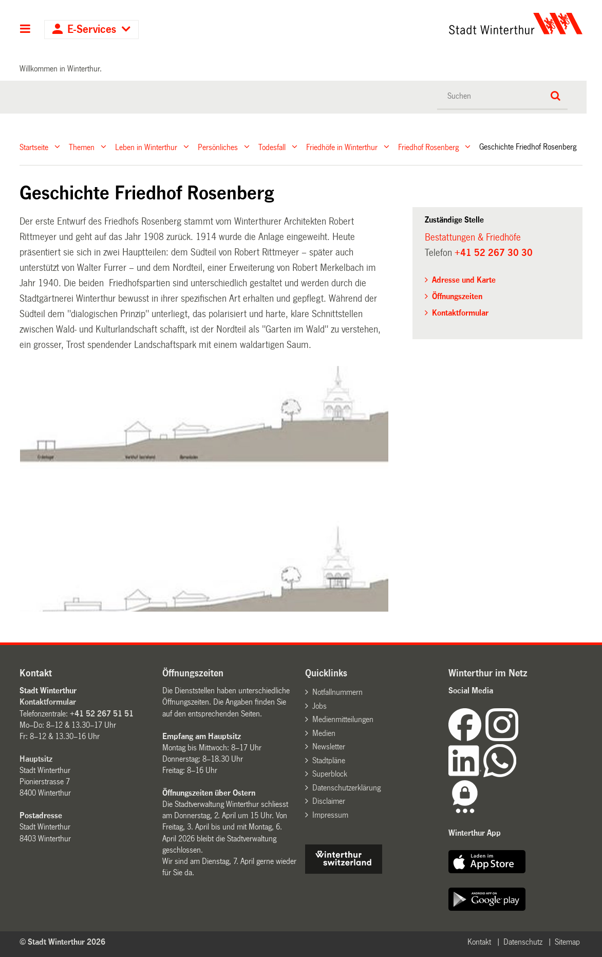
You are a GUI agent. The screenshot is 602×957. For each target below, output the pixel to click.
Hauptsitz (36, 758)
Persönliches (218, 146)
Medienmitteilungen (342, 719)
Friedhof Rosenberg (428, 146)
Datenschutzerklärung (346, 787)
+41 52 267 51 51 (102, 713)
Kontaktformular (460, 312)
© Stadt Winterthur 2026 (62, 941)
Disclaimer (328, 801)
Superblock (329, 773)
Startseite (34, 146)
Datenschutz (522, 941)
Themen (82, 146)
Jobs (319, 706)
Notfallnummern (337, 692)
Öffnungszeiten (457, 296)
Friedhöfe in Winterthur (342, 146)
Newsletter (328, 746)
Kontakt (479, 941)
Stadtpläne (328, 760)
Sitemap (567, 941)
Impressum (330, 815)
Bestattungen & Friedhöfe (473, 237)
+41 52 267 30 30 (494, 253)
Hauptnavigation (25, 30)
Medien (323, 733)
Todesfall (272, 146)
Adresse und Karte (464, 279)
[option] (204, 489)
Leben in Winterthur (146, 146)
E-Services (91, 29)
